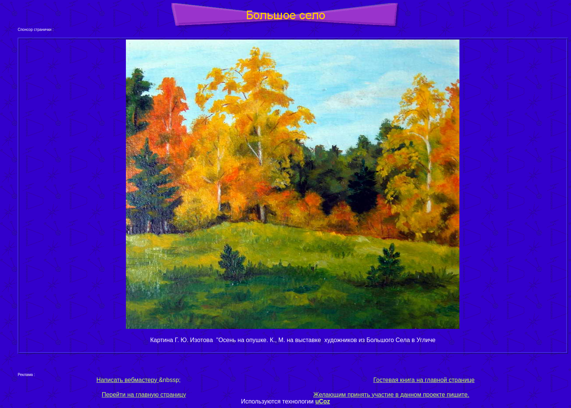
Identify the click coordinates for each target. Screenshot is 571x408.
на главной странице (445, 380)
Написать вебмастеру (127, 380)
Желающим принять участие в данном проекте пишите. (391, 394)
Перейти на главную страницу (144, 394)
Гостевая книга (394, 380)
